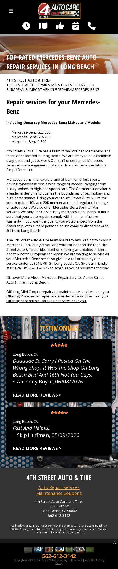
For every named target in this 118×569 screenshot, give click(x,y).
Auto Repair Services (59, 487)
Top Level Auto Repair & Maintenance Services (49, 85)
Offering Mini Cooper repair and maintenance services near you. (57, 291)
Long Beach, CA (25, 354)
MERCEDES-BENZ (85, 90)
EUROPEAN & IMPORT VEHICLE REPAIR (37, 90)
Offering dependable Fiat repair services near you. (46, 301)
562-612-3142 (38, 268)
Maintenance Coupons (59, 493)
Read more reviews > (37, 395)
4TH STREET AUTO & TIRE (27, 80)
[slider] (59, 345)
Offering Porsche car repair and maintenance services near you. (57, 296)
